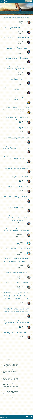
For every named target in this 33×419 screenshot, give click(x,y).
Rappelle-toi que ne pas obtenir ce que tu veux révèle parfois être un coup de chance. (10, 387)
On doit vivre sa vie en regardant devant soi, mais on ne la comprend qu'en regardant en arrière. (10, 365)
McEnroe (20, 242)
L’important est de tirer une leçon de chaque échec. (16, 240)
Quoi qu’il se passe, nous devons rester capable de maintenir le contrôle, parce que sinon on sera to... (10, 392)
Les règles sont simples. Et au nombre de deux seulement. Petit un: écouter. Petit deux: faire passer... (11, 361)
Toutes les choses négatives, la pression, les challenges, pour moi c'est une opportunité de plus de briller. (16, 68)
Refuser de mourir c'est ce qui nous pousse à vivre (10, 372)
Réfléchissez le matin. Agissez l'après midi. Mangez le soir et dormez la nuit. (11, 375)
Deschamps (19, 223)
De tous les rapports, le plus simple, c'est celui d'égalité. (11, 383)
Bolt (21, 101)
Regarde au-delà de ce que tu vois (9, 369)
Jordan (20, 276)
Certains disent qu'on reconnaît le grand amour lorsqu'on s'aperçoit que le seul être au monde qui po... (11, 379)
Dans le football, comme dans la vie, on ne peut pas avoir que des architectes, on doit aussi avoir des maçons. (16, 230)
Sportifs (20, 23)
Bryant (21, 31)
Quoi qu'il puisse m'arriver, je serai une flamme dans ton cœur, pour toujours (10, 396)
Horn (21, 21)
